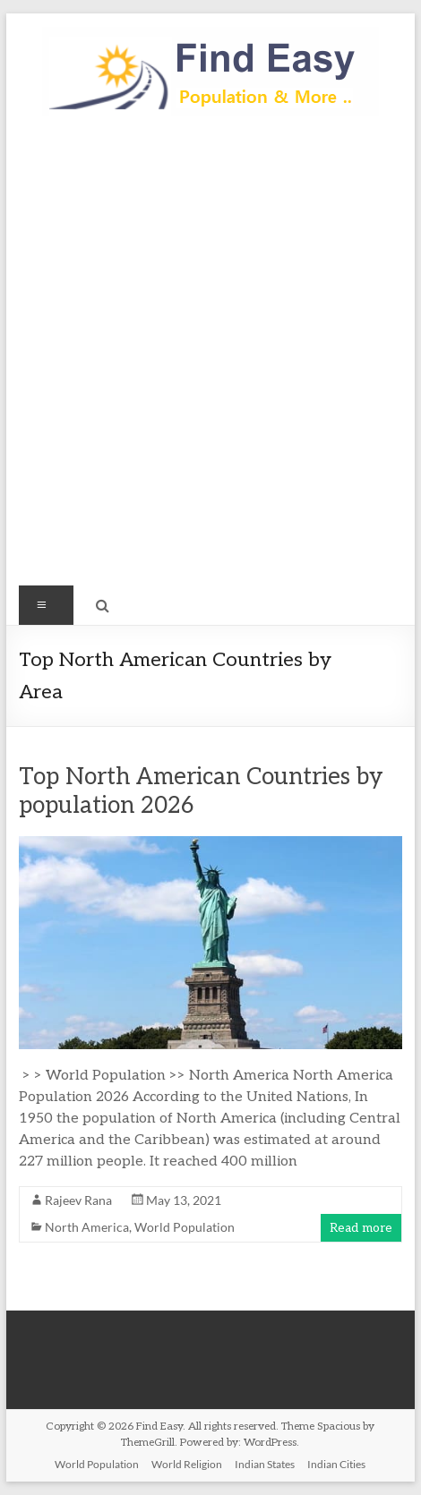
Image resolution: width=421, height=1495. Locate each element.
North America (87, 1226)
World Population (184, 1226)
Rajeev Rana (78, 1200)
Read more (361, 1227)
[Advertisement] (210, 359)
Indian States (265, 1464)
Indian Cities (336, 1464)
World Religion (186, 1464)
